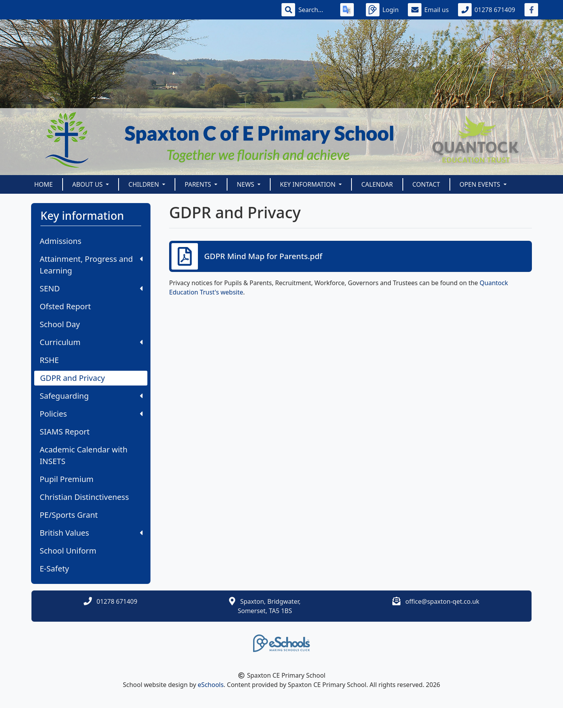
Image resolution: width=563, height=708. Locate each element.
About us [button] (88, 184)
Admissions (60, 241)
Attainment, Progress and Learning (91, 265)
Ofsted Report (65, 306)
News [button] (246, 184)
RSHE (49, 360)
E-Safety (54, 568)
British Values (91, 532)
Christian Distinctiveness (84, 497)
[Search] (314, 9)
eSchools (211, 684)
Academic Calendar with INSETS (84, 455)
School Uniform (68, 550)
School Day (60, 324)
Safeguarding (91, 396)
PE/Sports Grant (69, 515)
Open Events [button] (481, 184)
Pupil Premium (66, 479)
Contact (426, 184)
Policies (91, 413)
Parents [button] (199, 184)
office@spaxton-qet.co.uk (442, 601)
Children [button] (144, 184)
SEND (91, 288)
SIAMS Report (64, 431)
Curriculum (91, 342)
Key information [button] (308, 184)
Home (43, 184)
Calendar (377, 184)
